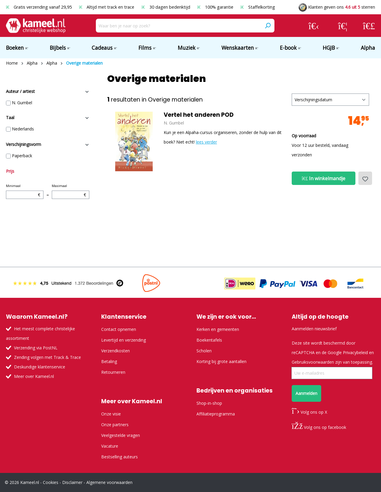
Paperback (22, 155)
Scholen (204, 351)
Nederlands (23, 129)
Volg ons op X (309, 412)
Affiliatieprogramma (215, 414)
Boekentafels (209, 340)
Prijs (10, 171)
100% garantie (216, 7)
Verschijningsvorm (47, 144)
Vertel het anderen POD (199, 115)
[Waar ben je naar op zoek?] (178, 25)
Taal (47, 117)
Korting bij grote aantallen (221, 361)
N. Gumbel (22, 102)
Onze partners (115, 424)
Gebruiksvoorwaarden (313, 362)
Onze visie (111, 414)
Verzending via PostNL (35, 348)
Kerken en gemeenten (217, 329)
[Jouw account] (314, 26)
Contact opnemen (118, 329)
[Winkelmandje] (369, 26)
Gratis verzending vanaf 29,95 (39, 7)
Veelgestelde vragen (120, 435)
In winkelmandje (323, 178)
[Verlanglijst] (343, 26)
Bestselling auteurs (119, 457)
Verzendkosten (115, 351)
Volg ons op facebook (319, 427)
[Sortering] (330, 100)
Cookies (50, 482)
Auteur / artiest (47, 91)
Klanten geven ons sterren (337, 7)
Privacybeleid (355, 352)
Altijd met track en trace (107, 7)
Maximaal (70, 191)
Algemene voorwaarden (109, 482)
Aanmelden (306, 393)
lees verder (206, 142)
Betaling (109, 361)
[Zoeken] (267, 25)
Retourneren (113, 372)
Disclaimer (72, 482)
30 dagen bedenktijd (166, 7)
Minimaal (24, 191)
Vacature (109, 446)
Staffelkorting (258, 7)
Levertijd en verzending (123, 340)
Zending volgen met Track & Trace (47, 357)
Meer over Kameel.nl (34, 376)
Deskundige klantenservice (39, 367)
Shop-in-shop (209, 403)
